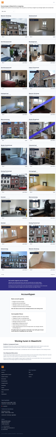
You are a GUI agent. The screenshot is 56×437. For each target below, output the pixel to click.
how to (30, 376)
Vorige (2, 274)
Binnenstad (3, 378)
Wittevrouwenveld (5, 389)
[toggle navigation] (54, 2)
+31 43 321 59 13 (6, 426)
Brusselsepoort (4, 381)
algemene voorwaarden (12, 433)
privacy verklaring (4, 433)
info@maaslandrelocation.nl (9, 427)
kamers (2, 372)
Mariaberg (3, 385)
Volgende (53, 274)
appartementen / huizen (6, 374)
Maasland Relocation (2, 2)
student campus (4, 376)
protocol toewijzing (20, 433)
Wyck (2, 391)
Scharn (2, 387)
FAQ (29, 372)
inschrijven (31, 374)
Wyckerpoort (3, 394)
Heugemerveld (4, 383)
